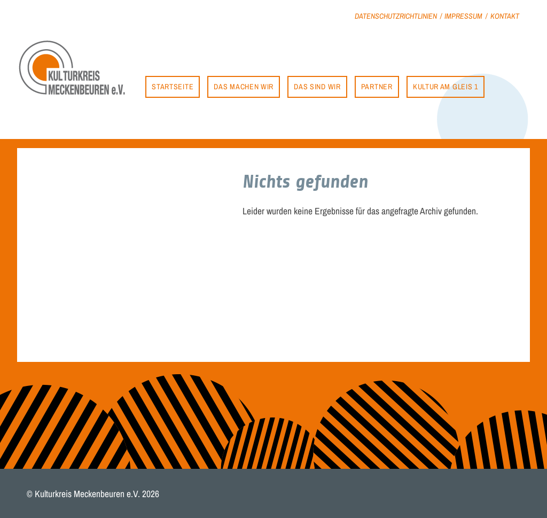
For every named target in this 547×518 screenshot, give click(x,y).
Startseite (172, 86)
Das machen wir (244, 86)
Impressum (463, 16)
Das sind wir (317, 86)
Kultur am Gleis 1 (445, 86)
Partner (377, 86)
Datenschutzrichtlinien (396, 16)
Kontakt (504, 16)
